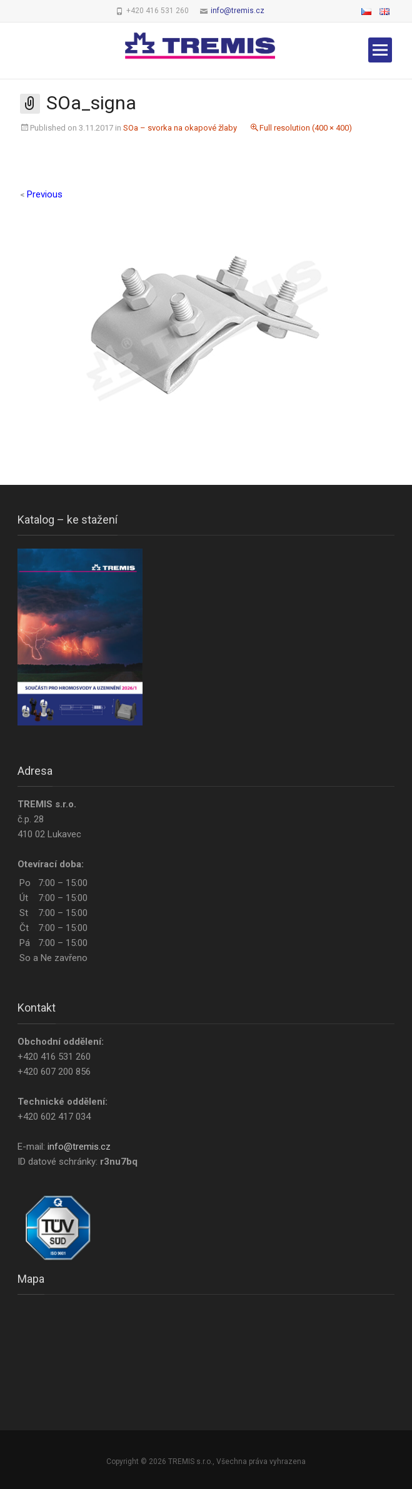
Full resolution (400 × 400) (305, 127)
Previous (41, 194)
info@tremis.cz (237, 10)
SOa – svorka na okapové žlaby (180, 127)
